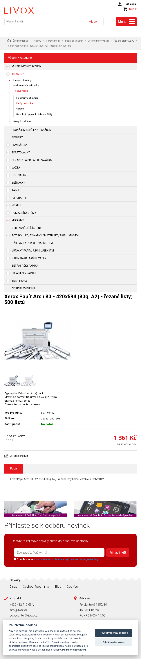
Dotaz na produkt (19, 454)
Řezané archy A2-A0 (124, 39)
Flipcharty (19, 196)
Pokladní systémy (24, 211)
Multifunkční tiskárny (26, 64)
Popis (14, 467)
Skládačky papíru (24, 271)
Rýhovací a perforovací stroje (33, 241)
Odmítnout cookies (113, 642)
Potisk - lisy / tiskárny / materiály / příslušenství (45, 233)
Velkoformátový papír (98, 39)
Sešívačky (18, 181)
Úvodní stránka (17, 39)
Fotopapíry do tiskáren (27, 96)
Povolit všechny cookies (114, 632)
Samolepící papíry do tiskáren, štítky (34, 112)
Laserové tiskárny (22, 78)
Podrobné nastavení (74, 649)
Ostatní (20, 107)
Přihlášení (130, 4)
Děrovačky (19, 173)
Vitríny (16, 203)
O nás (13, 583)
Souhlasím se (54, 556)
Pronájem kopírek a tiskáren (31, 128)
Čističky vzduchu (23, 286)
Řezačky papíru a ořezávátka (32, 158)
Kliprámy (18, 218)
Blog (58, 583)
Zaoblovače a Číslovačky (29, 256)
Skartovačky (21, 150)
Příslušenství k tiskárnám (26, 84)
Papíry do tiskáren (74, 39)
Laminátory (20, 143)
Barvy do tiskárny (22, 119)
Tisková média (53, 39)
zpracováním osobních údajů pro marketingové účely (64, 556)
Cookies (72, 583)
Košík (133, 16)
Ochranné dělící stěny (26, 226)
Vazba (16, 165)
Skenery (17, 135)
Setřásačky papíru (25, 264)
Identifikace (20, 279)
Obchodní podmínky (36, 583)
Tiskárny (36, 39)
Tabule (16, 188)
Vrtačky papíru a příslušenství (33, 248)
